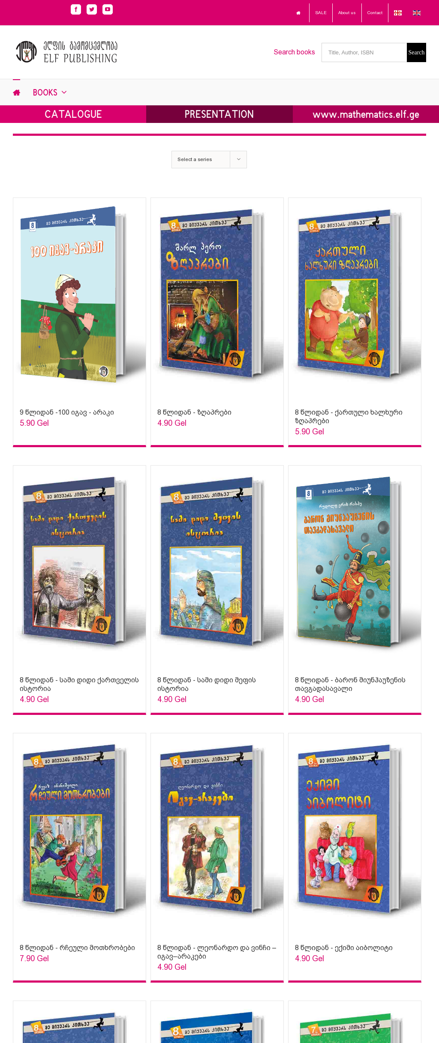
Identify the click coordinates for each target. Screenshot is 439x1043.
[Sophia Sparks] (79, 299)
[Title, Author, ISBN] (364, 52)
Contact (374, 12)
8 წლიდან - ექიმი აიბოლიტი (344, 947)
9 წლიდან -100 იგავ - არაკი (67, 412)
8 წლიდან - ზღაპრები (194, 412)
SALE (321, 12)
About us (347, 12)
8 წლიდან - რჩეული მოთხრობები (77, 947)
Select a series (194, 159)
